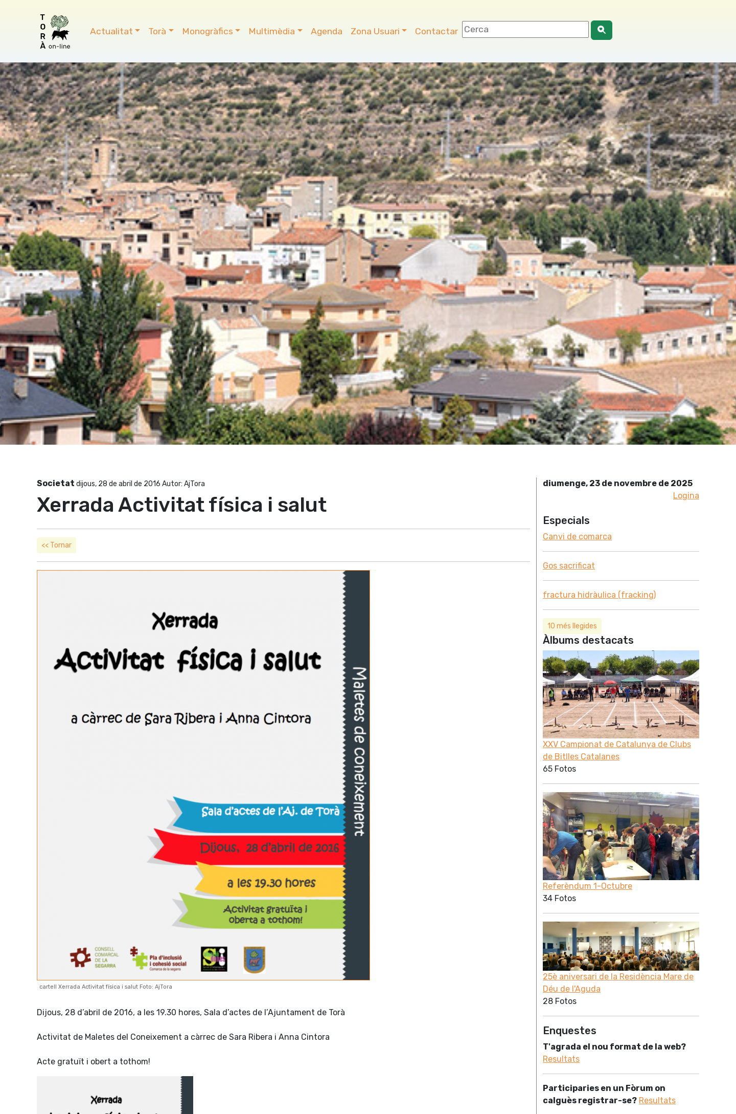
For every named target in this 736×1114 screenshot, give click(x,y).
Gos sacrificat (569, 566)
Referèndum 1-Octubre (587, 886)
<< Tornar (56, 545)
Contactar (436, 31)
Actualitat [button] (111, 31)
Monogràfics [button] (207, 31)
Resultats (561, 1059)
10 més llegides (572, 626)
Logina (686, 495)
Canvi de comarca (577, 536)
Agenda (326, 31)
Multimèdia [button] (271, 31)
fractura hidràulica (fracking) (599, 595)
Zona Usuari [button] (375, 31)
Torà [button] (157, 31)
